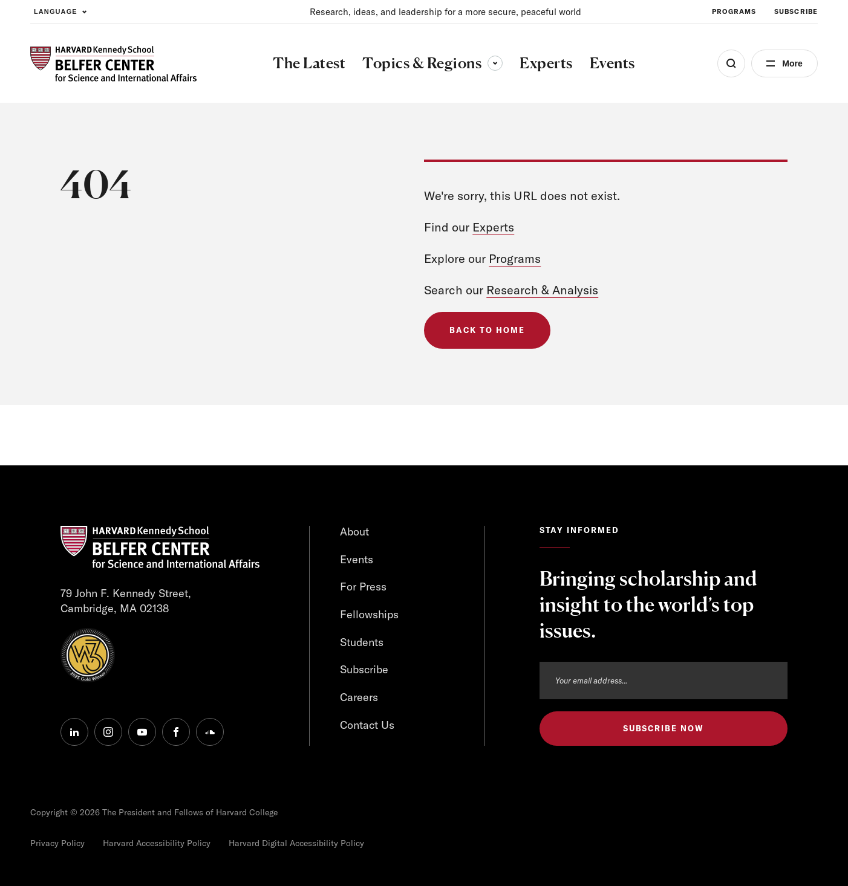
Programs (515, 258)
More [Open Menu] (792, 63)
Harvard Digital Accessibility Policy (296, 843)
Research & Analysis (542, 289)
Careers (359, 697)
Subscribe (364, 669)
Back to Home (486, 330)
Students (361, 642)
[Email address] (664, 680)
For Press (363, 586)
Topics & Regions (432, 63)
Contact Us (367, 725)
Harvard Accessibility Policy (156, 843)
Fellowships (369, 614)
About (354, 531)
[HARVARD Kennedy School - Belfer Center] (113, 64)
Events (356, 559)
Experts (493, 226)
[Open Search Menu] (731, 63)
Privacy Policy (57, 843)
